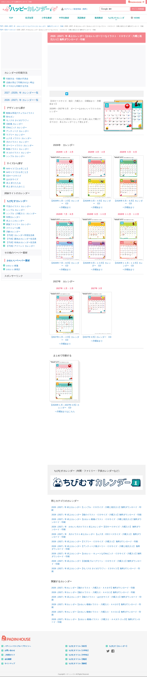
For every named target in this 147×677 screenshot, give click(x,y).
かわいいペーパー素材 (18, 260)
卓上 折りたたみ (13, 183)
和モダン (10, 117)
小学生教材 (47, 18)
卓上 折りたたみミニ (15, 186)
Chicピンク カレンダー (16, 127)
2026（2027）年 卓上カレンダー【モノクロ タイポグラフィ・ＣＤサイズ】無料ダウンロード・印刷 (96, 569)
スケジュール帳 (13, 228)
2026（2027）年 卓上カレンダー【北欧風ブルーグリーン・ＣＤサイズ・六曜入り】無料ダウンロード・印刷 (96, 562)
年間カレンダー (13, 217)
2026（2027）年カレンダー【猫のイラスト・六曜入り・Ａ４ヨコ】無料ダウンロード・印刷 (93, 592)
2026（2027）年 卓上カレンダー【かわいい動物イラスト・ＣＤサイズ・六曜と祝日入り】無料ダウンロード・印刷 (96, 520)
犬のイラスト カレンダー (17, 142)
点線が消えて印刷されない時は (20, 82)
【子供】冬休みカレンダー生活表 (21, 242)
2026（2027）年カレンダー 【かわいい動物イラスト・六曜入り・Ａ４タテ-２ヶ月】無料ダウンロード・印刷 (96, 620)
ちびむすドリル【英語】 (78, 659)
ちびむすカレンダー (116, 19)
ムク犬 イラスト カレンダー (18, 138)
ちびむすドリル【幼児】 (78, 646)
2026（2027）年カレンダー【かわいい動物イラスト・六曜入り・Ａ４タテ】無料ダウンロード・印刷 (96, 605)
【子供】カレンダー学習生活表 (20, 235)
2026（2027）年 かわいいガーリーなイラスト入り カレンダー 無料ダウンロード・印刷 (34, 26)
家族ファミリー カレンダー (18, 224)
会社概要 (8, 659)
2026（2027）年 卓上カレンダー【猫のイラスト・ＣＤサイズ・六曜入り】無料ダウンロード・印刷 (96, 514)
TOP (11, 18)
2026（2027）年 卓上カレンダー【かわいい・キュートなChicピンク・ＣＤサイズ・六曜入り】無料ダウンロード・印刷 (96, 555)
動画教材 (99, 18)
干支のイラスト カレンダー (18, 206)
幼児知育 (29, 18)
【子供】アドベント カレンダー (20, 246)
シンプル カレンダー (15, 156)
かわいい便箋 (12, 265)
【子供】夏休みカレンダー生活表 (21, 239)
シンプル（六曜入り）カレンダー (21, 213)
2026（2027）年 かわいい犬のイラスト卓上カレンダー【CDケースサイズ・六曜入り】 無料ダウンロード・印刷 (96, 528)
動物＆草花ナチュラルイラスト (20, 113)
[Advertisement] (97, 65)
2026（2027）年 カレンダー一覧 (21, 100)
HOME (135, 17)
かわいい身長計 (13, 269)
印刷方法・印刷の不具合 (17, 79)
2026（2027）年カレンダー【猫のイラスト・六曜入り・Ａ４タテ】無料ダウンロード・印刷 (93, 588)
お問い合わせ (10, 650)
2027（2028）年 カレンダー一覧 (21, 92)
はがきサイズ (12, 179)
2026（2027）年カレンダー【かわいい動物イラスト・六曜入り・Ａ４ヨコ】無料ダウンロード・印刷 (96, 613)
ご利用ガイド (10, 655)
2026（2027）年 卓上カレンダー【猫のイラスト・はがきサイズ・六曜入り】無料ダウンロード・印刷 (96, 598)
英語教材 (81, 18)
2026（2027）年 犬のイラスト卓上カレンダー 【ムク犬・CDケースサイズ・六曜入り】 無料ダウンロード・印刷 (96, 535)
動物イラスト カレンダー (17, 149)
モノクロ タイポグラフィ (17, 120)
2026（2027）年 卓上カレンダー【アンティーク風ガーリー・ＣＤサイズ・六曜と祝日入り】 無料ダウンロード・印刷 (96, 547)
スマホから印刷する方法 (17, 86)
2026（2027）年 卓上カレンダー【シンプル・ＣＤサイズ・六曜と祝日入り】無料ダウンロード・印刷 (96, 508)
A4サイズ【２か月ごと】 (17, 172)
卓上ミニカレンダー (15, 221)
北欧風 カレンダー (14, 124)
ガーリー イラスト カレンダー (19, 145)
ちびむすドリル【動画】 (78, 663)
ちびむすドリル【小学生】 (79, 650)
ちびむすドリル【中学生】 (79, 655)
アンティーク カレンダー (17, 131)
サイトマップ (10, 663)
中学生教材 (64, 18)
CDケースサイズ (10, 30)
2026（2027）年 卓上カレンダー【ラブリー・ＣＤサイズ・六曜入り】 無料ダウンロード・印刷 (95, 541)
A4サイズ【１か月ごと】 (17, 168)
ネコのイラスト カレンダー (18, 152)
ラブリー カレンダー (15, 135)
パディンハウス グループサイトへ (18, 646)
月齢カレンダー (13, 231)
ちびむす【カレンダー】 (118, 646)
